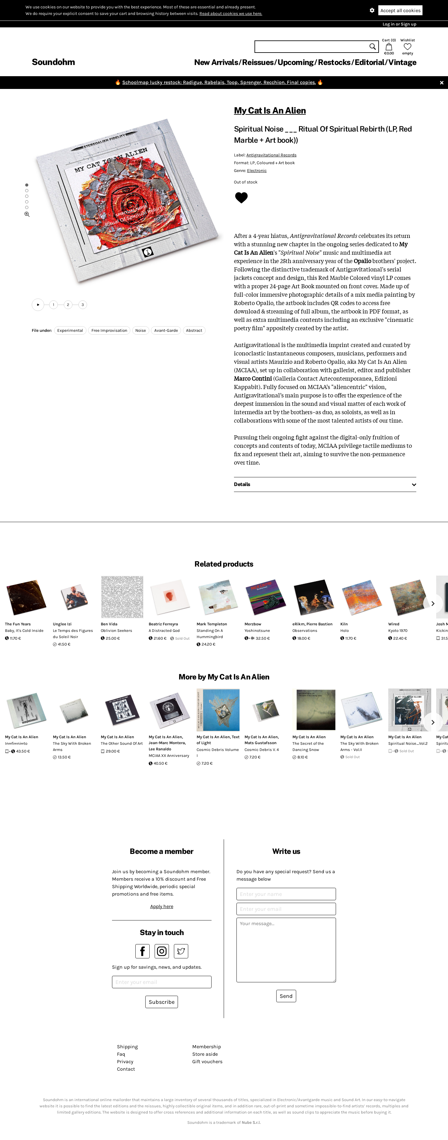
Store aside (205, 1054)
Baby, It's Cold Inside (24, 630)
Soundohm (53, 62)
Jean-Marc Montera (167, 742)
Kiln (344, 624)
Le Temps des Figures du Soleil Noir (73, 633)
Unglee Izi (62, 624)
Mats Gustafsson (261, 742)
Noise (140, 330)
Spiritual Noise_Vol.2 (408, 743)
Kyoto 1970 (398, 630)
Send (286, 996)
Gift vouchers (207, 1061)
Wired (393, 624)
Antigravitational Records (271, 155)
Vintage (402, 62)
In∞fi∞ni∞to (16, 743)
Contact (126, 1069)
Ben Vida (109, 624)
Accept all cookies (400, 10)
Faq (121, 1054)
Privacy (125, 1061)
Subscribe (162, 1002)
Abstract (194, 330)
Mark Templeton (212, 624)
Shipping (127, 1047)
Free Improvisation (109, 330)
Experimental (70, 330)
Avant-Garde (166, 330)
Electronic (257, 170)
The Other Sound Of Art (122, 743)
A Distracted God (164, 630)
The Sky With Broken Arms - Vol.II (359, 746)
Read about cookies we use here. (230, 13)
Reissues (257, 62)
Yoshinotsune (257, 630)
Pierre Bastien (319, 624)
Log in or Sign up (399, 24)
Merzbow (253, 624)
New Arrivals (216, 62)
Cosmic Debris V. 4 (262, 749)
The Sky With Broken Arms (72, 746)
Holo (344, 630)
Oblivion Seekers (116, 630)
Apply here (161, 906)
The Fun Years (18, 624)
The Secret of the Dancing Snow (308, 746)
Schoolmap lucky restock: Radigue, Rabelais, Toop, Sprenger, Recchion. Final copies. (219, 82)
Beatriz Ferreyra (163, 624)
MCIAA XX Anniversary (169, 755)
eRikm (298, 624)
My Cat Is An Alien (270, 110)
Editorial (369, 62)
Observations (304, 630)
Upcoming (296, 62)
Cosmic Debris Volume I (218, 752)
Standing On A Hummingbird (210, 633)
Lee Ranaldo (160, 749)
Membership (206, 1047)
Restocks (334, 62)
